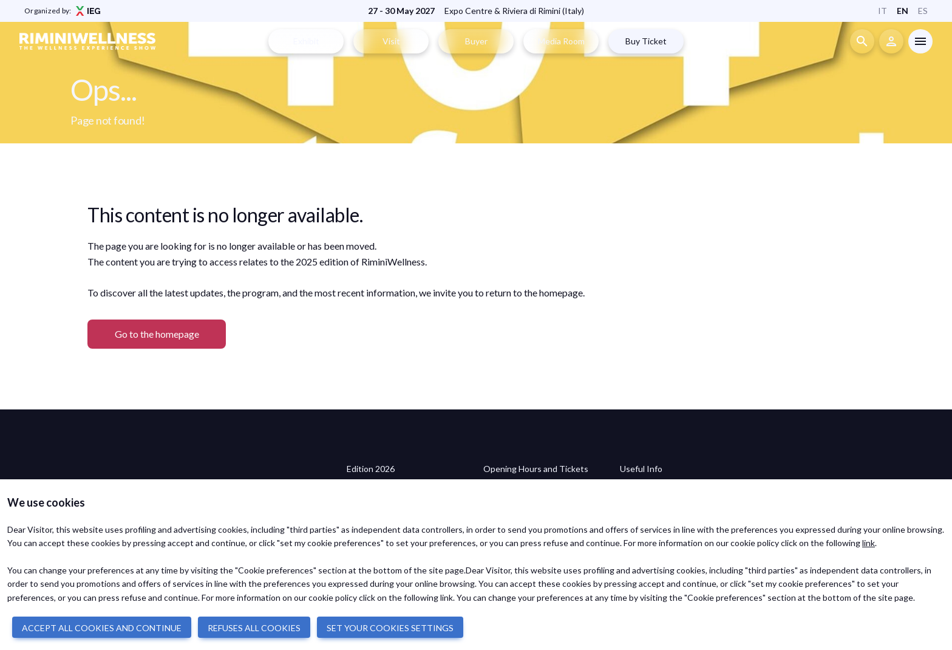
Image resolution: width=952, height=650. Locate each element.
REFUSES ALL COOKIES (254, 628)
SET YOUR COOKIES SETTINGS (390, 628)
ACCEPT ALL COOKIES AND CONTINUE (102, 628)
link (868, 543)
